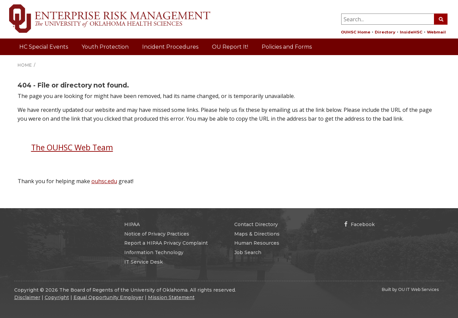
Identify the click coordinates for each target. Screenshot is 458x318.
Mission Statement (171, 297)
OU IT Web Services (418, 289)
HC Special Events (43, 47)
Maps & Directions (257, 234)
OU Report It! (230, 47)
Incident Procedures (170, 47)
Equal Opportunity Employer (108, 297)
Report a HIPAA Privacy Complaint (166, 243)
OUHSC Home (355, 32)
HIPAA (132, 224)
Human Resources (256, 243)
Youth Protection (105, 47)
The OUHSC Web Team (72, 147)
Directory (385, 32)
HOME (25, 65)
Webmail (436, 32)
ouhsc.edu (104, 181)
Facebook (359, 224)
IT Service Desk (143, 262)
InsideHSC (411, 32)
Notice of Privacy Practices (156, 234)
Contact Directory (256, 224)
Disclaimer (27, 297)
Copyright (57, 297)
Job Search (247, 252)
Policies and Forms (287, 47)
